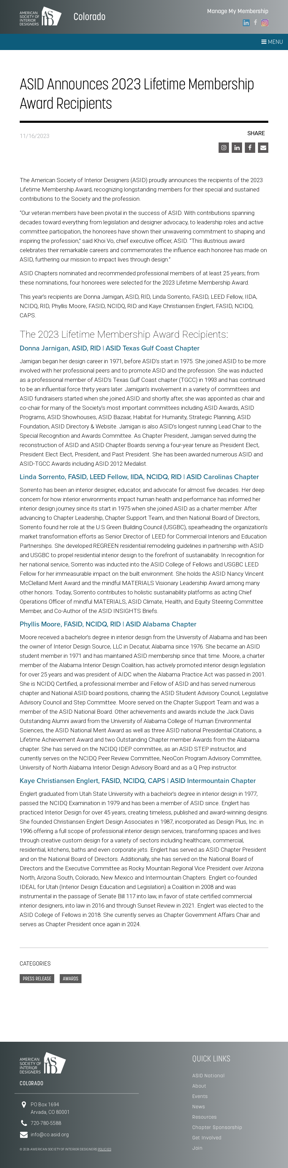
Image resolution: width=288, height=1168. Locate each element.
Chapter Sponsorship (217, 1127)
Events (200, 1096)
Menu (272, 42)
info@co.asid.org (50, 1134)
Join (197, 1148)
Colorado (90, 16)
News (198, 1106)
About (199, 1086)
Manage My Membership (237, 11)
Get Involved (207, 1138)
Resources (204, 1117)
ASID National (208, 1075)
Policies (104, 1149)
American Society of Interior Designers (40, 16)
